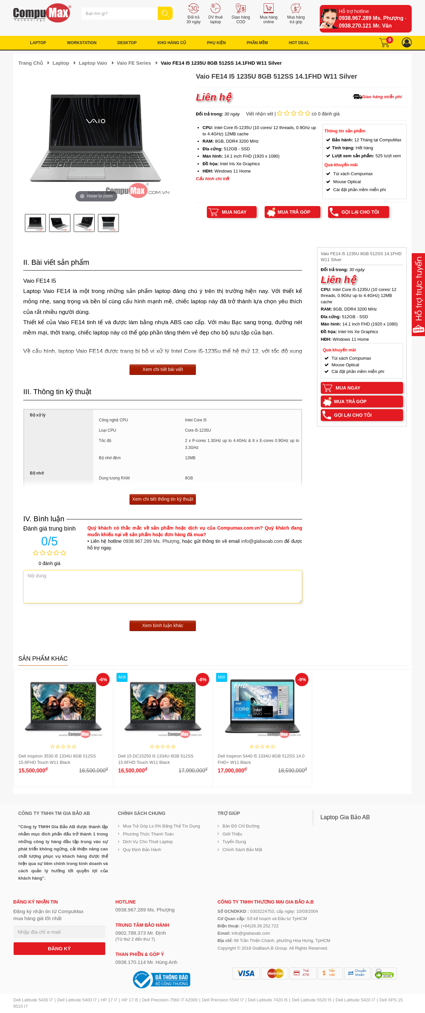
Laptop (60, 63)
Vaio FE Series (134, 63)
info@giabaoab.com (262, 541)
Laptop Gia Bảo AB (345, 817)
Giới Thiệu (232, 834)
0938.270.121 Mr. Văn (365, 26)
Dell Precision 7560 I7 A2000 (170, 999)
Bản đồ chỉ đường (241, 826)
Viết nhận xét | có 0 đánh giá (293, 113)
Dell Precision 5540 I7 (223, 999)
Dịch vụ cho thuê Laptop (148, 841)
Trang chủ (30, 63)
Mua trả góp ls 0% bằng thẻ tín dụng (161, 826)
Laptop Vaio (93, 63)
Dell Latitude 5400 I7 (77, 999)
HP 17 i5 (130, 999)
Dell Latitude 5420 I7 (355, 999)
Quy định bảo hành (142, 849)
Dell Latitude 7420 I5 (268, 999)
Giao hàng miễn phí (382, 96)
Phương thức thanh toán (148, 834)
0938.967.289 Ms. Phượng (371, 18)
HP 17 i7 (109, 999)
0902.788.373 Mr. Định (141, 933)
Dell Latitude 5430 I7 (33, 999)
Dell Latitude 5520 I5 (311, 999)
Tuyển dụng (234, 841)
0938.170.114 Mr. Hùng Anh (147, 962)
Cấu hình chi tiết (212, 178)
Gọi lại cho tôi (360, 212)
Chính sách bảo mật (242, 849)
